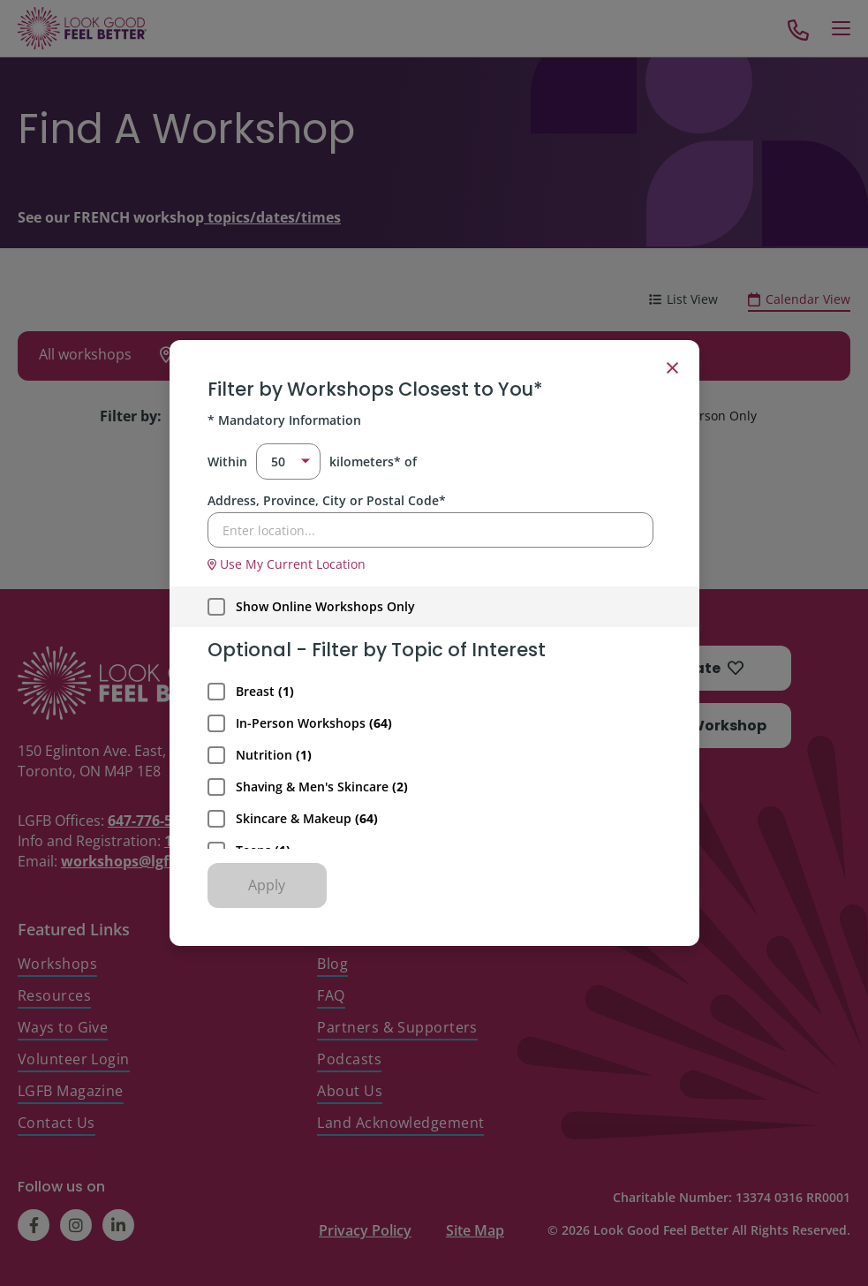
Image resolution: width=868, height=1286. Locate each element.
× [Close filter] (672, 366)
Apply (266, 885)
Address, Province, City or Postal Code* (327, 500)
